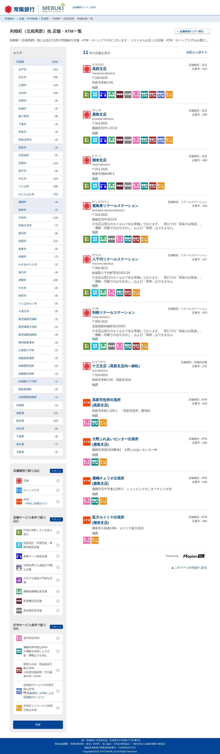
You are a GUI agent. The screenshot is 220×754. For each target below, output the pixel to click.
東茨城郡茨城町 (39, 319)
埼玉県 (38, 428)
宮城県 (38, 405)
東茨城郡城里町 (39, 334)
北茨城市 (39, 155)
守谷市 (39, 217)
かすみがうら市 (39, 264)
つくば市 (39, 186)
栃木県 (38, 420)
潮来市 (39, 209)
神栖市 (39, 280)
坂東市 (39, 249)
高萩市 (39, 147)
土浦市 (39, 85)
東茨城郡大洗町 (39, 326)
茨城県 (38, 61)
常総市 (39, 131)
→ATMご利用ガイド (35, 503)
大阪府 (38, 452)
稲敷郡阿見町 (39, 365)
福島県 (38, 413)
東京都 (38, 444)
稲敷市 (39, 256)
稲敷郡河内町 (39, 373)
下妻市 (39, 124)
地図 (95, 87)
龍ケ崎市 (39, 116)
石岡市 (39, 100)
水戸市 (39, 69)
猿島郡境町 (39, 389)
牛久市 (39, 178)
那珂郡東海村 (39, 342)
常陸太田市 (39, 139)
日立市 (39, 77)
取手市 (39, 170)
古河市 (39, 93)
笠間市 (39, 163)
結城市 (39, 108)
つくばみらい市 (39, 303)
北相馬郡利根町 (39, 397)
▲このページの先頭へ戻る (189, 567)
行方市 (39, 288)
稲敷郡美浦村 (39, 358)
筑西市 (39, 241)
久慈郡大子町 (39, 350)
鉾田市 (39, 295)
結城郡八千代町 (39, 381)
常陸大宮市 (39, 225)
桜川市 (39, 272)
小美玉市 (39, 311)
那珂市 (39, 233)
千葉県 (38, 436)
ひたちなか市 (39, 194)
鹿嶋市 (39, 202)
